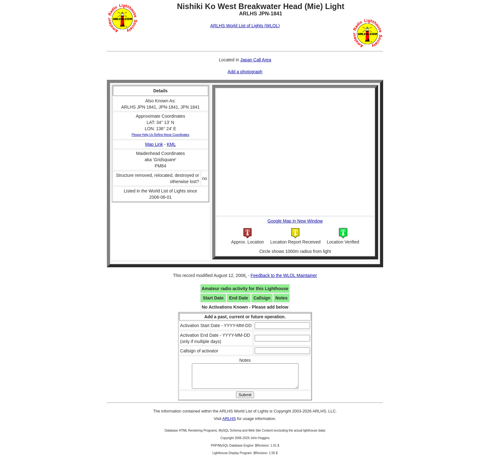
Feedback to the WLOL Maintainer (284, 275)
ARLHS (229, 423)
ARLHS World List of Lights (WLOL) (245, 25)
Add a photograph (245, 71)
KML (171, 144)
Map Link (154, 144)
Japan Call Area (255, 59)
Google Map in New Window (295, 220)
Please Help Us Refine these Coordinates (160, 134)
